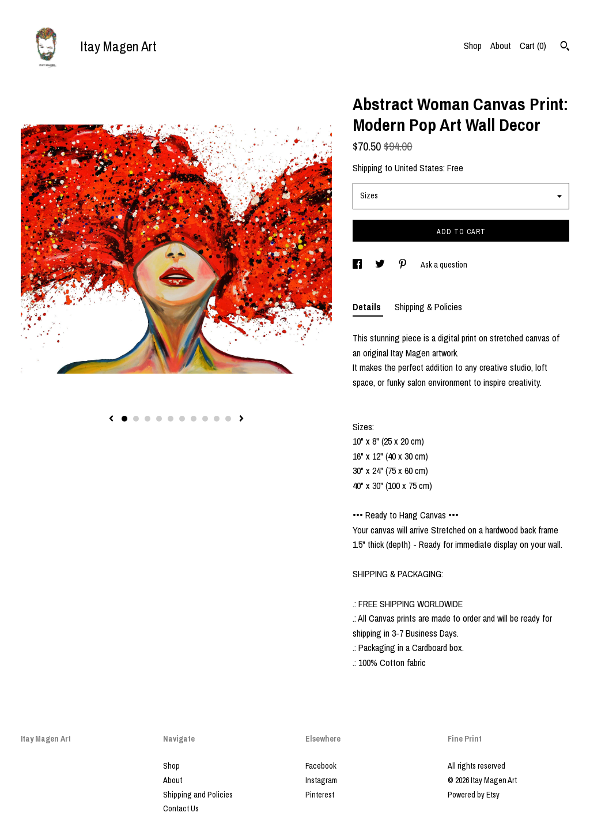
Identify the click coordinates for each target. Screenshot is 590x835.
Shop (473, 45)
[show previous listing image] (111, 419)
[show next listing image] (241, 419)
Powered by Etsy (474, 794)
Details (368, 306)
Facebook (320, 766)
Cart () (533, 45)
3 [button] (147, 419)
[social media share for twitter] (381, 264)
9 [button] (217, 419)
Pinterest (319, 794)
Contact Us (181, 808)
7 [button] (193, 419)
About (500, 45)
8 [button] (205, 419)
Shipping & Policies (428, 306)
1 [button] (124, 419)
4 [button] (159, 419)
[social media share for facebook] (358, 264)
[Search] (565, 47)
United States (419, 167)
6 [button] (182, 419)
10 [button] (228, 419)
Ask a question (444, 264)
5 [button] (170, 419)
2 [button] (136, 419)
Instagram (321, 780)
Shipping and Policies (198, 794)
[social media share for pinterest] (403, 264)
